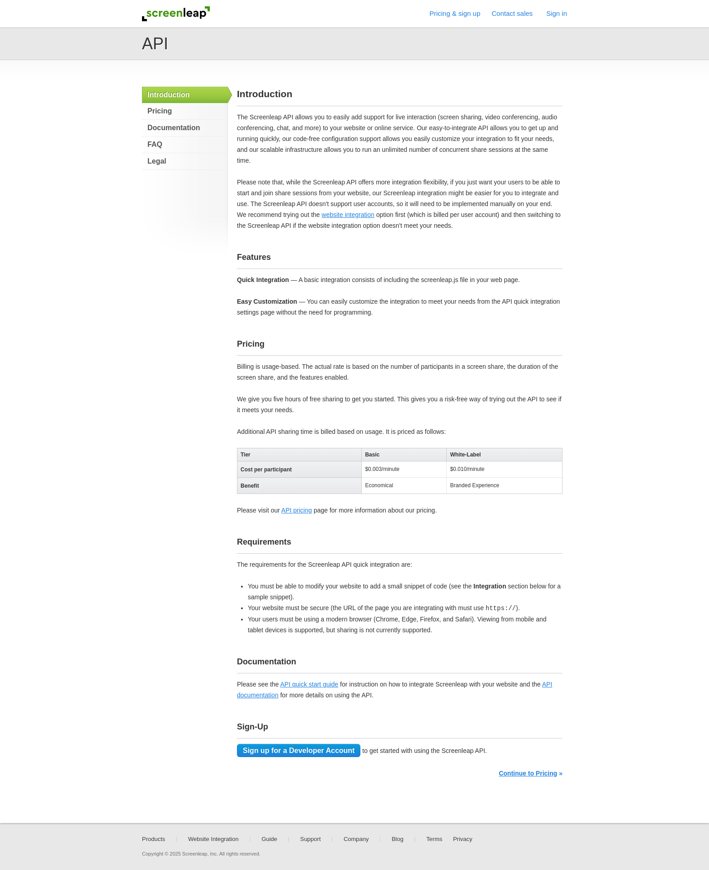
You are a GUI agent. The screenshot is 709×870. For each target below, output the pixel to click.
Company (356, 839)
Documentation (173, 128)
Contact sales (512, 13)
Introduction (168, 95)
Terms (434, 839)
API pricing (296, 510)
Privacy (463, 839)
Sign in (556, 13)
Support (310, 839)
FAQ (154, 144)
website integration (347, 214)
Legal (156, 161)
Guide (269, 839)
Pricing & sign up (455, 13)
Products (153, 839)
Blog (397, 839)
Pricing (159, 111)
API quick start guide (309, 684)
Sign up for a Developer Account (298, 750)
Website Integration (213, 839)
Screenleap (176, 13)
